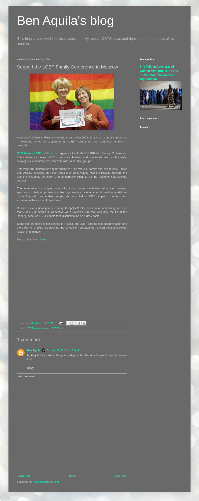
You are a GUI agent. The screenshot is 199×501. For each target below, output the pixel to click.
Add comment (26, 376)
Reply (30, 368)
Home (72, 475)
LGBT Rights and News (37, 328)
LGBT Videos (57, 328)
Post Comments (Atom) (45, 481)
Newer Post (24, 475)
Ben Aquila (33, 350)
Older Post (120, 475)
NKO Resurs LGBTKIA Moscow (37, 153)
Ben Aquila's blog (65, 20)
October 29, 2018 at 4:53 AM (63, 350)
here (43, 239)
